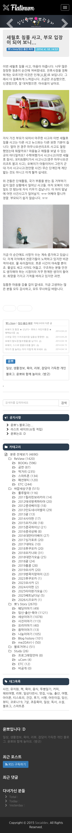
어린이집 (54, 697)
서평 (44, 697)
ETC (24, 484)
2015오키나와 (30, 522)
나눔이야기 (29, 634)
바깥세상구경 (26, 488)
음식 (35, 689)
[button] (5, 21)
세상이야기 (30, 616)
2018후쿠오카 (30, 548)
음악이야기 (28, 629)
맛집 (42, 693)
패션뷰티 (27, 480)
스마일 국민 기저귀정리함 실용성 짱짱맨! (25, 337)
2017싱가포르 (30, 539)
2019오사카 (29, 569)
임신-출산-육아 (25, 323)
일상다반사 (30, 693)
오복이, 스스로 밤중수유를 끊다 (20, 345)
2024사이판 (28, 587)
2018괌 (26, 561)
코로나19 (16, 701)
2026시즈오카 (29, 599)
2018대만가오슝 (31, 557)
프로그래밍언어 (30, 655)
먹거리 (26, 471)
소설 (61, 701)
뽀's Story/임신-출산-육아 (20, 49)
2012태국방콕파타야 (34, 501)
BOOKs (27, 463)
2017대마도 (29, 544)
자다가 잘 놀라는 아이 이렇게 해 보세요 (24, 349)
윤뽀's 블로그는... (22, 425)
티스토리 (18, 697)
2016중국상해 (29, 531)
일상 (46, 701)
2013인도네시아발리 (34, 509)
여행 (64, 693)
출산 (57, 693)
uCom (24, 659)
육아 (28, 689)
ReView (24, 458)
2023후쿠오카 (29, 578)
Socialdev (41, 822)
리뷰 (19, 693)
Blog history (30, 638)
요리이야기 (28, 625)
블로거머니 (24, 646)
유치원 (14, 689)
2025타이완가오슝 (32, 591)
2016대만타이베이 (33, 535)
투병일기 (45, 689)
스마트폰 (27, 475)
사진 (5, 689)
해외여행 (8, 693)
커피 (56, 689)
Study (20, 651)
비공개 (24, 668)
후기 (36, 697)
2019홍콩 (27, 565)
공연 (24, 467)
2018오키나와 (30, 552)
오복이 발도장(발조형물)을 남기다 (21, 341)
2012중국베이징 (31, 505)
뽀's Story (10, 323)
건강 (29, 697)
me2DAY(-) (29, 642)
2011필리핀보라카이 (34, 497)
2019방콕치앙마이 (33, 574)
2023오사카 (28, 582)
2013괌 (26, 514)
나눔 (49, 693)
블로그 (7, 706)
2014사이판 (29, 518)
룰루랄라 (27, 492)
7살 (26, 701)
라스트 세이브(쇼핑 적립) (27, 429)
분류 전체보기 (23, 454)
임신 (64, 697)
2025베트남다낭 (30, 595)
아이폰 (7, 697)
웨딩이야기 (28, 608)
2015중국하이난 (31, 527)
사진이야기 (29, 621)
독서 (54, 701)
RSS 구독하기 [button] (15, 764)
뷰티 (5, 701)
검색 (64, 402)
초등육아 (36, 701)
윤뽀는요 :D (18, 433)
